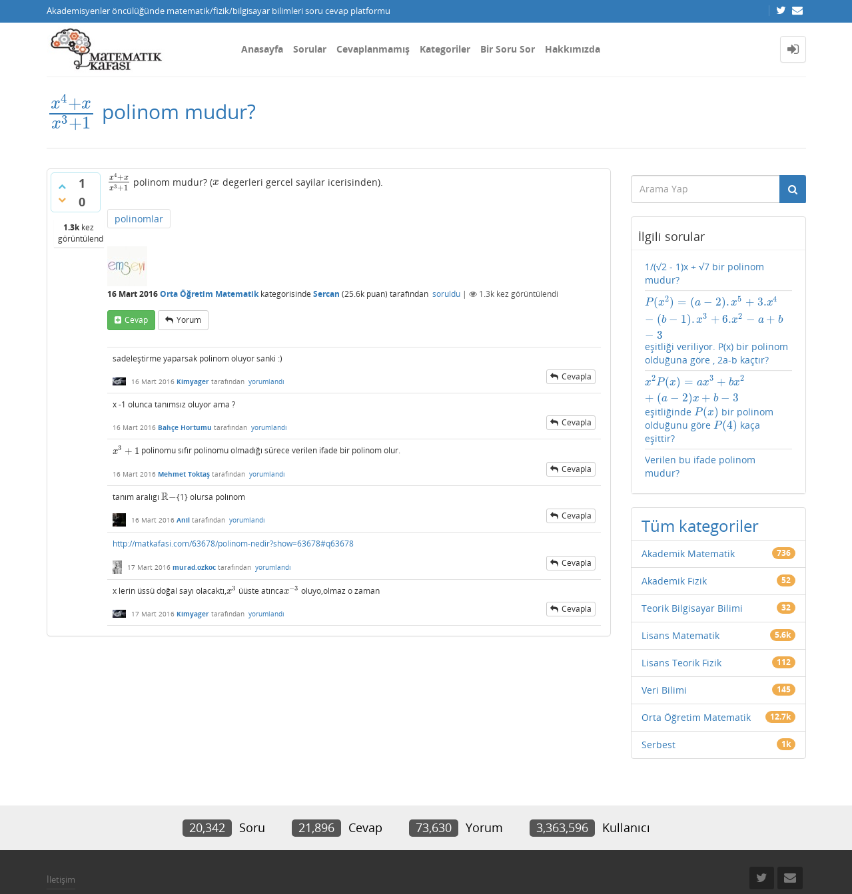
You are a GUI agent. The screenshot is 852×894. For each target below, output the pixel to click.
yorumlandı (266, 381)
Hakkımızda (572, 49)
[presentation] (72, 111)
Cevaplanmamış (373, 49)
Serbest (658, 744)
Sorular (309, 49)
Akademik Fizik (674, 580)
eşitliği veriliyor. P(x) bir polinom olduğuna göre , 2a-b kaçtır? (718, 330)
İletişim (61, 879)
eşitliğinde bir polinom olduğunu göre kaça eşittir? (713, 410)
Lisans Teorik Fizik (681, 662)
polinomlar (139, 218)
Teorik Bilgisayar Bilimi (692, 608)
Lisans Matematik (680, 635)
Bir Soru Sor (507, 49)
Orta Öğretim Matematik (209, 294)
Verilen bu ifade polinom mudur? (700, 466)
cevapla (577, 376)
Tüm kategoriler (700, 526)
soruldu (446, 294)
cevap (136, 320)
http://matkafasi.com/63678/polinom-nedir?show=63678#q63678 (233, 543)
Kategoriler (445, 49)
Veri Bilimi (664, 690)
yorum (189, 320)
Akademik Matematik (688, 553)
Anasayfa (262, 49)
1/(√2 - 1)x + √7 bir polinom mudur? (704, 273)
